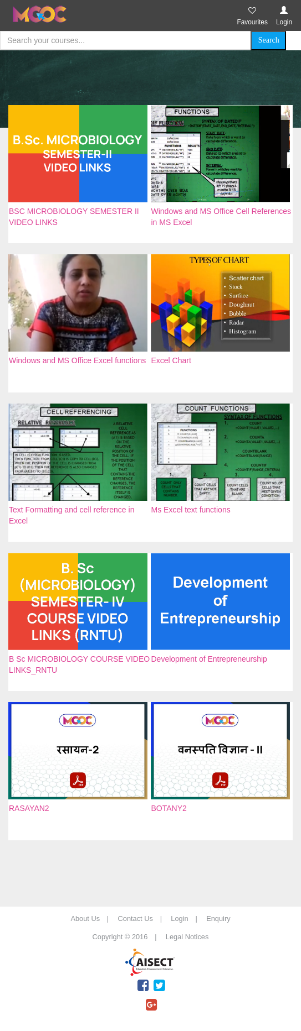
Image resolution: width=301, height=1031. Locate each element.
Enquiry (218, 918)
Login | (187, 918)
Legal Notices (187, 937)
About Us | (93, 918)
